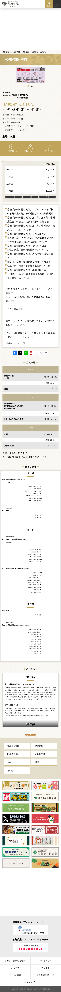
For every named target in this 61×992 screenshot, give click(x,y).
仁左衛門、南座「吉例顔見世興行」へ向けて (30, 264)
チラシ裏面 (12, 308)
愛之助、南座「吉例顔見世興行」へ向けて (29, 260)
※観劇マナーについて (14, 342)
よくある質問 (15, 975)
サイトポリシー (15, 968)
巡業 (37, 769)
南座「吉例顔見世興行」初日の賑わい (26, 232)
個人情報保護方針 (44, 975)
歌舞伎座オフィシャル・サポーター (30, 939)
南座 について (46, 192)
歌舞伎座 (25, 45)
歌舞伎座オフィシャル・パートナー (30, 922)
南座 (9, 769)
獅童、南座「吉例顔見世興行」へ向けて (27, 248)
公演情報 (16, 45)
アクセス (13, 193)
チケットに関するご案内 (15, 961)
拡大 (30, 79)
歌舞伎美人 (6, 45)
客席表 (29, 193)
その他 (10, 777)
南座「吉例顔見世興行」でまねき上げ (26, 244)
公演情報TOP (13, 752)
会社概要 (28, 982)
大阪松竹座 (40, 760)
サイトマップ (45, 961)
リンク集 (45, 968)
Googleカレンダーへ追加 (40, 352)
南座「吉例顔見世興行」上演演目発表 (26, 268)
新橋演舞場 (12, 760)
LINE (26, 352)
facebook (15, 352)
